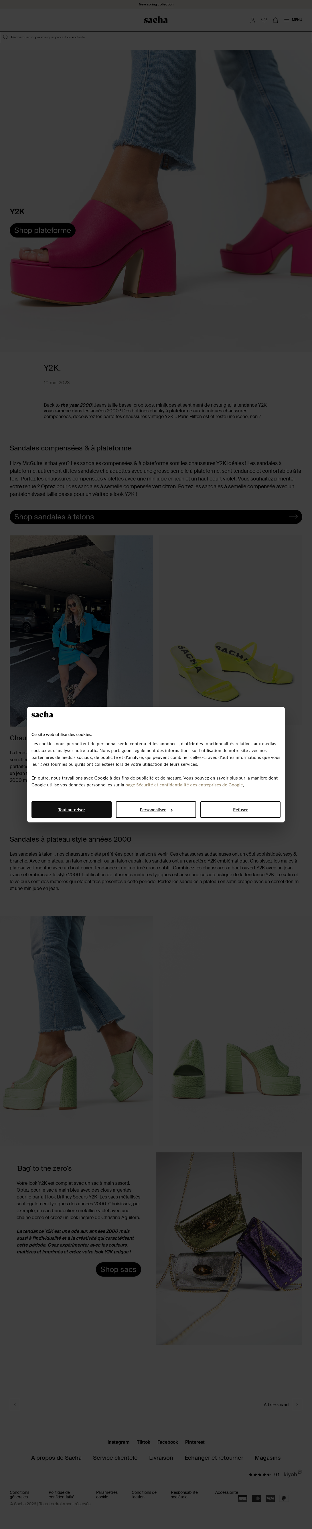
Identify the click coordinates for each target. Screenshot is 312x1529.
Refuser (240, 809)
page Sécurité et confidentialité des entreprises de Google (184, 784)
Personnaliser (156, 809)
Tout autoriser (71, 809)
